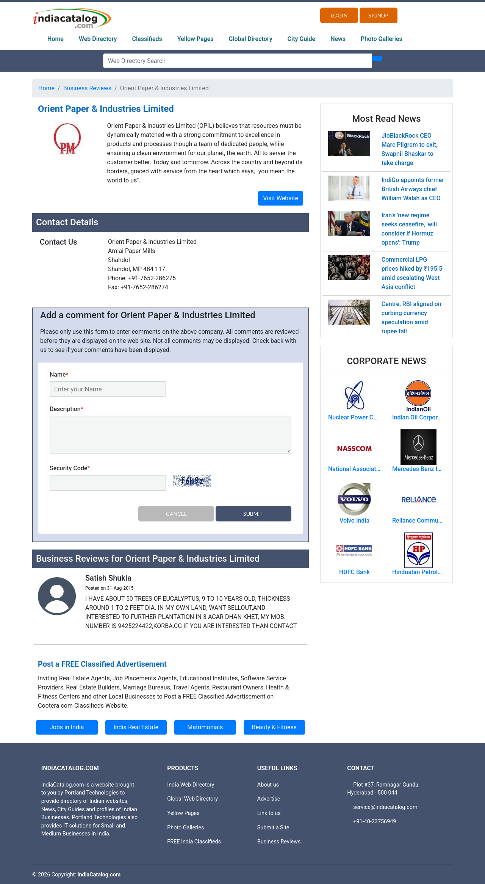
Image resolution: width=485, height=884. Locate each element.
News (338, 38)
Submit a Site (273, 826)
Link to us (269, 812)
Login (339, 15)
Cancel (176, 513)
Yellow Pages (195, 38)
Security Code (70, 468)
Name (59, 374)
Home (55, 38)
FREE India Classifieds (194, 841)
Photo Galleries (381, 38)
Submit (253, 513)
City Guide (302, 38)
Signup (378, 15)
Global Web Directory (192, 798)
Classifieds (147, 38)
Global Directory (250, 38)
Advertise (268, 798)
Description (66, 409)
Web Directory (98, 38)
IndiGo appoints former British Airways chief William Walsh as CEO (413, 189)
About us (268, 784)
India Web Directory (190, 784)
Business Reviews (87, 88)
